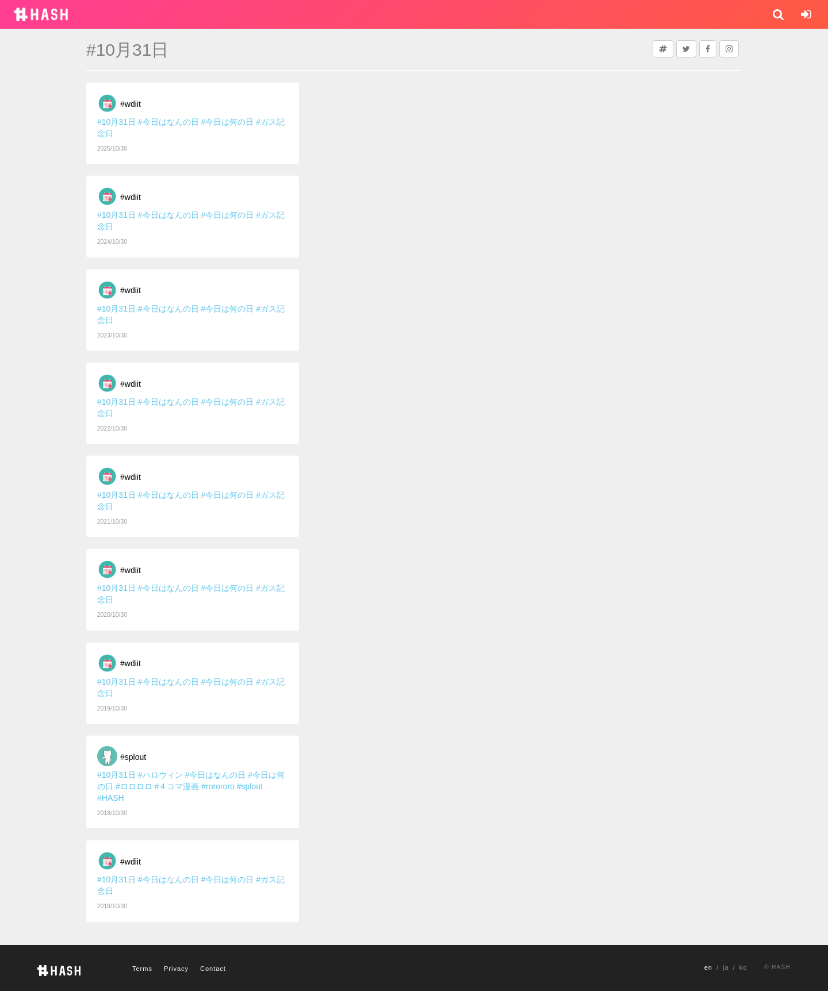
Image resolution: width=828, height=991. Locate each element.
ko (743, 967)
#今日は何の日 (227, 121)
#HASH (110, 797)
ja (726, 967)
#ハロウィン (160, 774)
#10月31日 (116, 121)
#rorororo (218, 786)
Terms (142, 968)
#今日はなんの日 (168, 121)
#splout (133, 757)
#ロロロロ (134, 786)
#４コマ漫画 (177, 786)
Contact (213, 968)
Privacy (176, 968)
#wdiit (130, 104)
